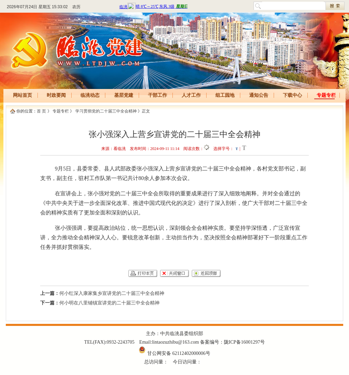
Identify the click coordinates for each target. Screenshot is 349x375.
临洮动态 (90, 95)
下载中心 (292, 95)
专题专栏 (326, 95)
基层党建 (123, 95)
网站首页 (22, 95)
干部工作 (157, 95)
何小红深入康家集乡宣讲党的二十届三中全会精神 (111, 293)
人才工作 (191, 95)
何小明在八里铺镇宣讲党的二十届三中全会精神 (109, 302)
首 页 (41, 111)
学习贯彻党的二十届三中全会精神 (106, 111)
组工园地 (224, 95)
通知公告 (258, 95)
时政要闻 (56, 95)
